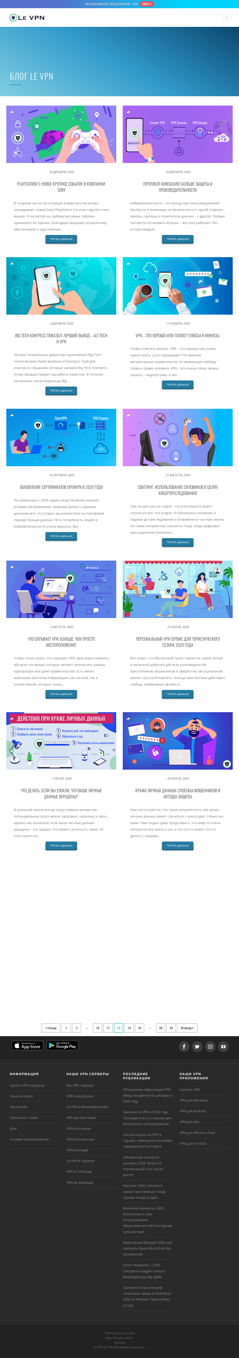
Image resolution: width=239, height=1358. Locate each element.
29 (171, 1028)
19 (129, 1028)
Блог (13, 1128)
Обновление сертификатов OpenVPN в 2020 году (61, 487)
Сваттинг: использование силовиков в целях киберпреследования (178, 490)
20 (139, 1028)
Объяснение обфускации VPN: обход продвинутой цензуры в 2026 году (147, 1095)
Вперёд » (187, 1028)
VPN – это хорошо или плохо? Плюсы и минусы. (178, 335)
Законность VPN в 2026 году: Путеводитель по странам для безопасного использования (147, 1118)
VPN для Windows (194, 1100)
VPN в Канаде (77, 1150)
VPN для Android (193, 1111)
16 (97, 1028)
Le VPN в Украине (81, 1161)
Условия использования (29, 1139)
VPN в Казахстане (81, 1139)
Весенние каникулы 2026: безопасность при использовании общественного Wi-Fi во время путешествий (147, 1220)
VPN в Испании (79, 1128)
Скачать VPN (190, 1089)
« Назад (51, 1028)
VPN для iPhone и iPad (197, 1132)
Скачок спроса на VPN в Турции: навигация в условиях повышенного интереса (147, 1140)
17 (108, 1028)
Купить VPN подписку (27, 1085)
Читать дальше (61, 239)
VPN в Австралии (80, 1096)
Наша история (21, 1096)
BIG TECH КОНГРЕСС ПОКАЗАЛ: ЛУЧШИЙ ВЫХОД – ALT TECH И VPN (61, 338)
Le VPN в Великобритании (87, 1107)
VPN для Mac (190, 1122)
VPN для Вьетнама (81, 1117)
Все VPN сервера (80, 1085)
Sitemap (119, 1342)
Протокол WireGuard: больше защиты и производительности (177, 187)
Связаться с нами (24, 1117)
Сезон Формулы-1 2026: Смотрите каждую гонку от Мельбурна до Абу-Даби (144, 1271)
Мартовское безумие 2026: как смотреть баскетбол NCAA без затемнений (147, 1248)
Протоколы (19, 1107)
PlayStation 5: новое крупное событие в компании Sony (61, 187)
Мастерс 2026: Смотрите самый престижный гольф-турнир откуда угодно (144, 1191)
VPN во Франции (80, 1182)
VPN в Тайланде (79, 1171)
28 (160, 1028)
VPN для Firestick (193, 1143)
